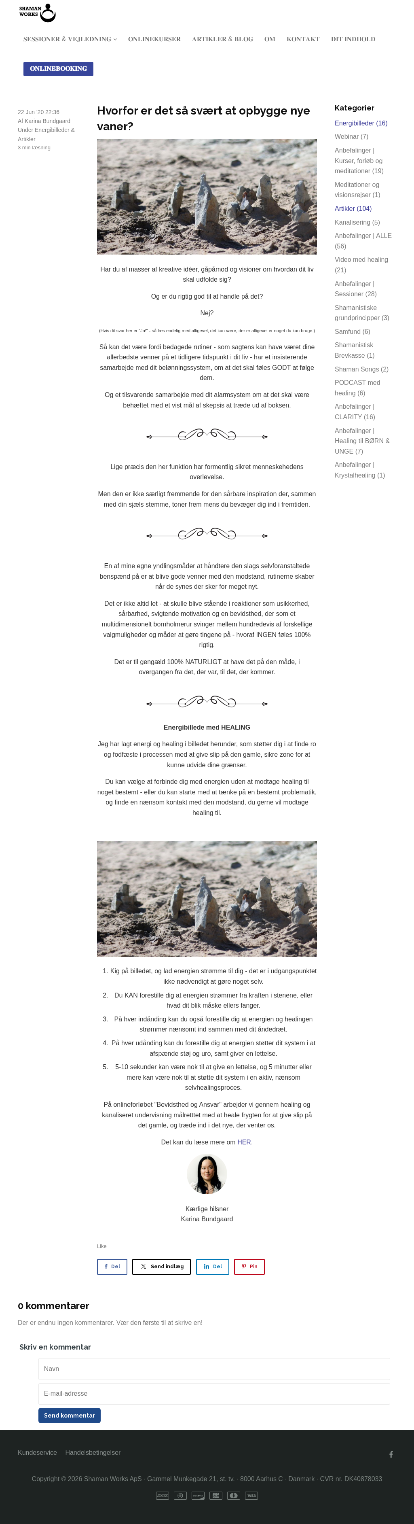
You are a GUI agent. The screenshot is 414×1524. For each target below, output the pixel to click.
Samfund (352, 331)
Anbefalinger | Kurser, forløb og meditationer (359, 160)
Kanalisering (357, 222)
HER (244, 1142)
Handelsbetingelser (92, 1452)
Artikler (27, 139)
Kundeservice (37, 1452)
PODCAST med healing (357, 388)
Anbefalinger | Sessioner (356, 289)
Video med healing (361, 265)
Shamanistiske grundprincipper (362, 313)
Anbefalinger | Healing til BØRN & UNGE (362, 441)
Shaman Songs (362, 369)
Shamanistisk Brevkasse (355, 350)
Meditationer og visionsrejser (357, 190)
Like (102, 1246)
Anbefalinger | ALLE (363, 241)
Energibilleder (52, 130)
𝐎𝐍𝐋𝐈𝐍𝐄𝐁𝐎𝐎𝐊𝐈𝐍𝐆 (58, 68)
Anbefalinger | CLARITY (355, 411)
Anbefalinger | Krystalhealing (360, 470)
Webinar (351, 136)
